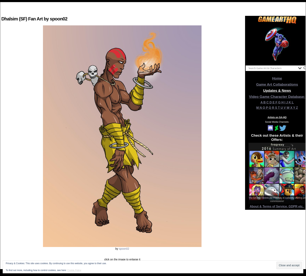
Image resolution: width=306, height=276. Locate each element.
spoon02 (124, 248)
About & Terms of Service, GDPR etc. (277, 206)
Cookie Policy (74, 270)
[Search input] (272, 68)
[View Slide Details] (277, 44)
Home (277, 78)
